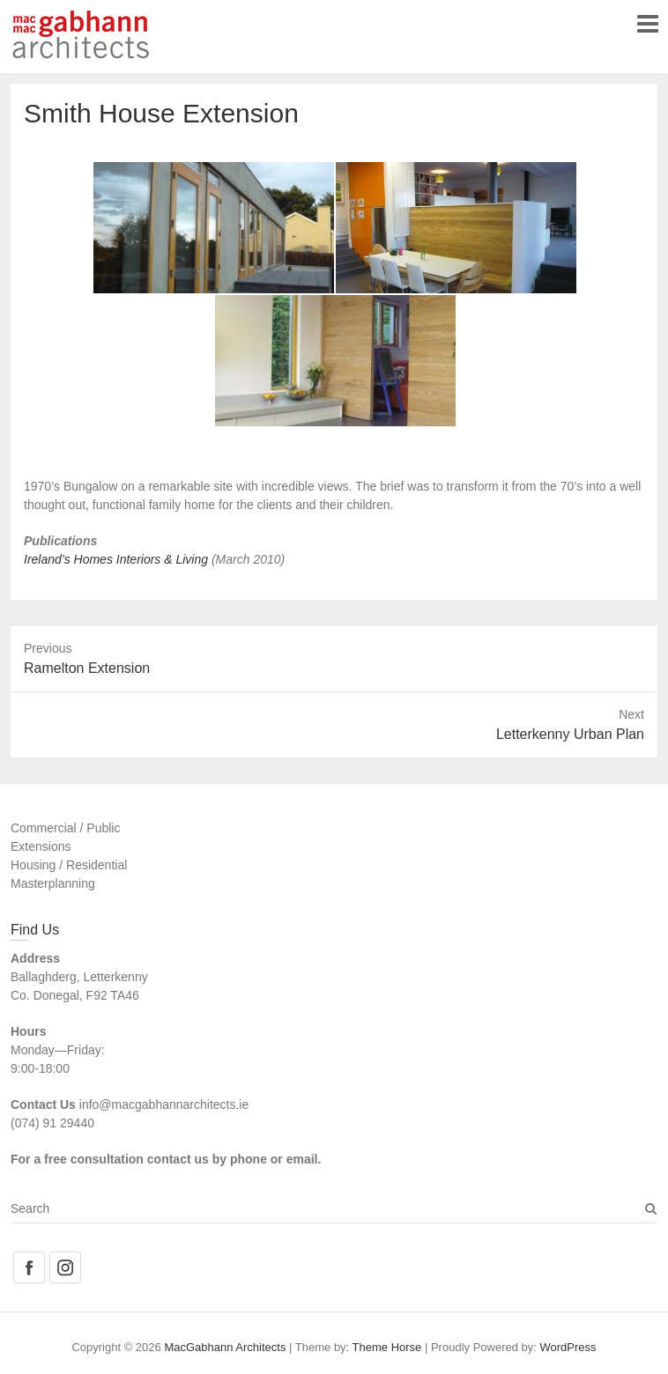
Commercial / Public (65, 828)
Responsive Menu (647, 23)
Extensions (41, 846)
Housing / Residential (69, 865)
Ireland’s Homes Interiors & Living (118, 559)
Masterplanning (53, 883)
